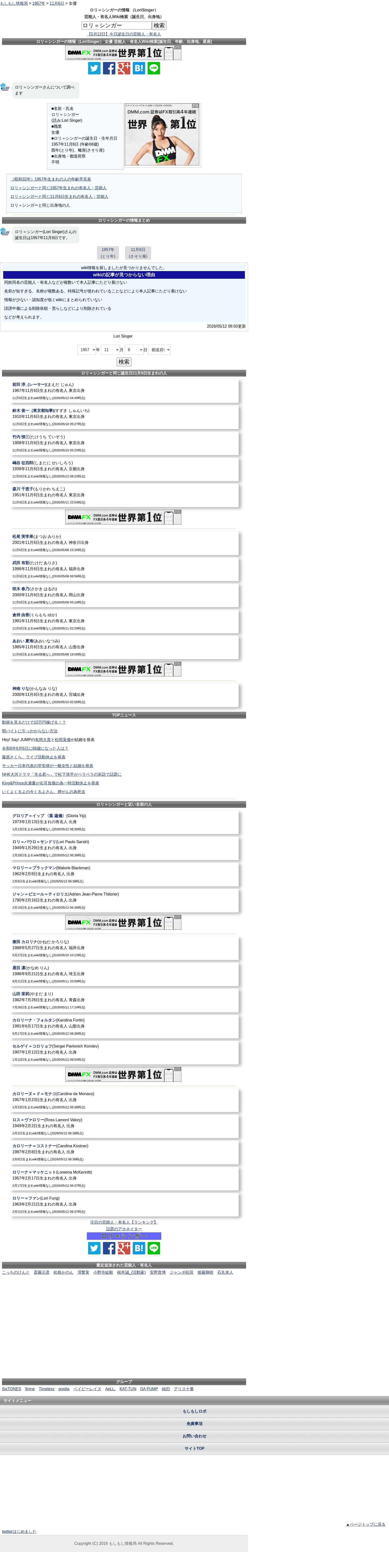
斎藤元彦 (42, 1272)
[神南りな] (124, 695)
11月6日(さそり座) (138, 253)
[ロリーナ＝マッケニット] (124, 1178)
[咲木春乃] (124, 595)
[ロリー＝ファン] (124, 1204)
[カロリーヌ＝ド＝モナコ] (124, 1100)
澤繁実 (83, 1272)
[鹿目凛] (124, 974)
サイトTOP (195, 1448)
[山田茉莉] (124, 1000)
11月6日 (57, 3)
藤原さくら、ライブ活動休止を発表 (33, 757)
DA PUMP (149, 1389)
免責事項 (194, 1424)
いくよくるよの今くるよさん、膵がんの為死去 (43, 792)
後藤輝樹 (205, 1272)
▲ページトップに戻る (366, 1524)
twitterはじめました (19, 1531)
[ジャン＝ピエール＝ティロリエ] (124, 900)
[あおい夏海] (124, 647)
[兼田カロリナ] (124, 948)
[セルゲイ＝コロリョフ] (124, 1052)
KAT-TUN (128, 1389)
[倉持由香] (124, 621)
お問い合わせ (194, 1436)
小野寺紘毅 (103, 1272)
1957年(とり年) (108, 253)
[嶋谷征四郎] (124, 469)
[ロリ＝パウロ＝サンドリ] (124, 848)
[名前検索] (117, 26)
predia (64, 1389)
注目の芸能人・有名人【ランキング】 (124, 1222)
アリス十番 (184, 1389)
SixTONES (11, 1389)
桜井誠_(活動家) (131, 1272)
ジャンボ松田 (182, 1272)
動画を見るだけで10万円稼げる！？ (34, 722)
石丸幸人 (225, 1272)
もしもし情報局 (14, 3)
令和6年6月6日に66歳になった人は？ (35, 748)
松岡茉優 (63, 740)
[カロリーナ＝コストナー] (124, 1152)
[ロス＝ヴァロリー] (124, 1126)
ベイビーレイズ (87, 1389)
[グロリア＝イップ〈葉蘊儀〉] (124, 822)
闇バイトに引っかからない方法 (30, 731)
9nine (30, 1389)
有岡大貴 (43, 740)
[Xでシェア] (94, 68)
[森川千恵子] (124, 495)
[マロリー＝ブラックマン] (124, 874)
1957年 (38, 3)
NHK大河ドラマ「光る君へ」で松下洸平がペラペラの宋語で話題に (62, 774)
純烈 (166, 1389)
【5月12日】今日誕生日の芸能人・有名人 (124, 34)
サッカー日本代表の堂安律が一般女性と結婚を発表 (47, 766)
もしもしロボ (194, 1411)
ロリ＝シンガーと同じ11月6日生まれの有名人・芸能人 (59, 196)
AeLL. (110, 1389)
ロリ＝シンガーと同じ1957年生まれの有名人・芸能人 (58, 188)
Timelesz (46, 1389)
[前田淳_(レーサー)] (124, 391)
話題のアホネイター (124, 1229)
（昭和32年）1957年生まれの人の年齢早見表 (50, 179)
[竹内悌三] (124, 443)
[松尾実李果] (124, 543)
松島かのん (63, 1272)
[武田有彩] (124, 569)
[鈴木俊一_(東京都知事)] (124, 417)
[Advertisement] (124, 1290)
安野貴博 (158, 1272)
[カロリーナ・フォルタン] (124, 1026)
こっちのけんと (16, 1272)
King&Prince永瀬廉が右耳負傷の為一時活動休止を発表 (50, 783)
